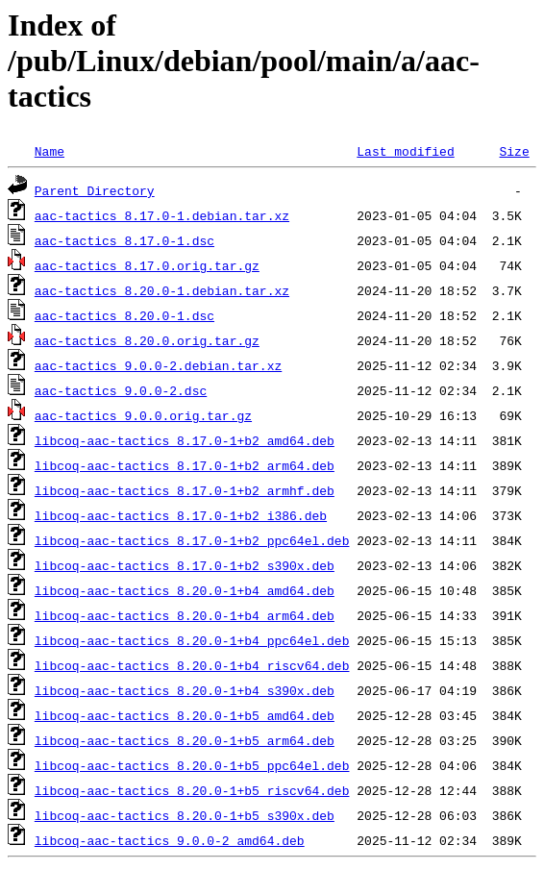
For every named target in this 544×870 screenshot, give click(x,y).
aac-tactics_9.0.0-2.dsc (121, 390)
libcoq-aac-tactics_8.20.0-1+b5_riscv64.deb (192, 790)
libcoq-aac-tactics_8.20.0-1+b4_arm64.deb (184, 615)
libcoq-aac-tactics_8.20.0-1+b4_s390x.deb (184, 690)
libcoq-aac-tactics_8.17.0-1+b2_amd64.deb (184, 440)
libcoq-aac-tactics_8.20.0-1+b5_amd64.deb (184, 715)
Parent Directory (95, 190)
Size (514, 151)
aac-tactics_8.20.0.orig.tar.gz (147, 340)
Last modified (405, 151)
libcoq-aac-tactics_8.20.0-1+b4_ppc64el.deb (192, 640)
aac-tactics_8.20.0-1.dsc (124, 315)
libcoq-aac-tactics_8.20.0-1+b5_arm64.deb (184, 740)
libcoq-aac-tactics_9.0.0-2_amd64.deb (170, 840)
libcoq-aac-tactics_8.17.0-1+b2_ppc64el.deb (192, 540)
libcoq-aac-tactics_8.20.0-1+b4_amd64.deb (184, 590)
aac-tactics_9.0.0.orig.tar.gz (143, 415)
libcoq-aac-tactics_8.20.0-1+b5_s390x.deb (184, 815)
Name (49, 151)
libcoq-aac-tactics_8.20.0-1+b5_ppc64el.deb (192, 765)
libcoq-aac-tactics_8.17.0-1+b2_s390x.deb (184, 565)
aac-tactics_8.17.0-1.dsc (124, 240)
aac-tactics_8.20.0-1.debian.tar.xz (162, 290)
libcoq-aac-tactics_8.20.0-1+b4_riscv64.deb (192, 665)
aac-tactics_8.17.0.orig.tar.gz (147, 265)
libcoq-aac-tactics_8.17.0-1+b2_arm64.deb (184, 465)
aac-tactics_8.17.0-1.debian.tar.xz (162, 215)
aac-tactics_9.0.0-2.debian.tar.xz (158, 365)
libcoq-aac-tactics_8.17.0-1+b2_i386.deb (181, 515)
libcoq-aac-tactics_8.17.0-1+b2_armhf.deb (184, 490)
